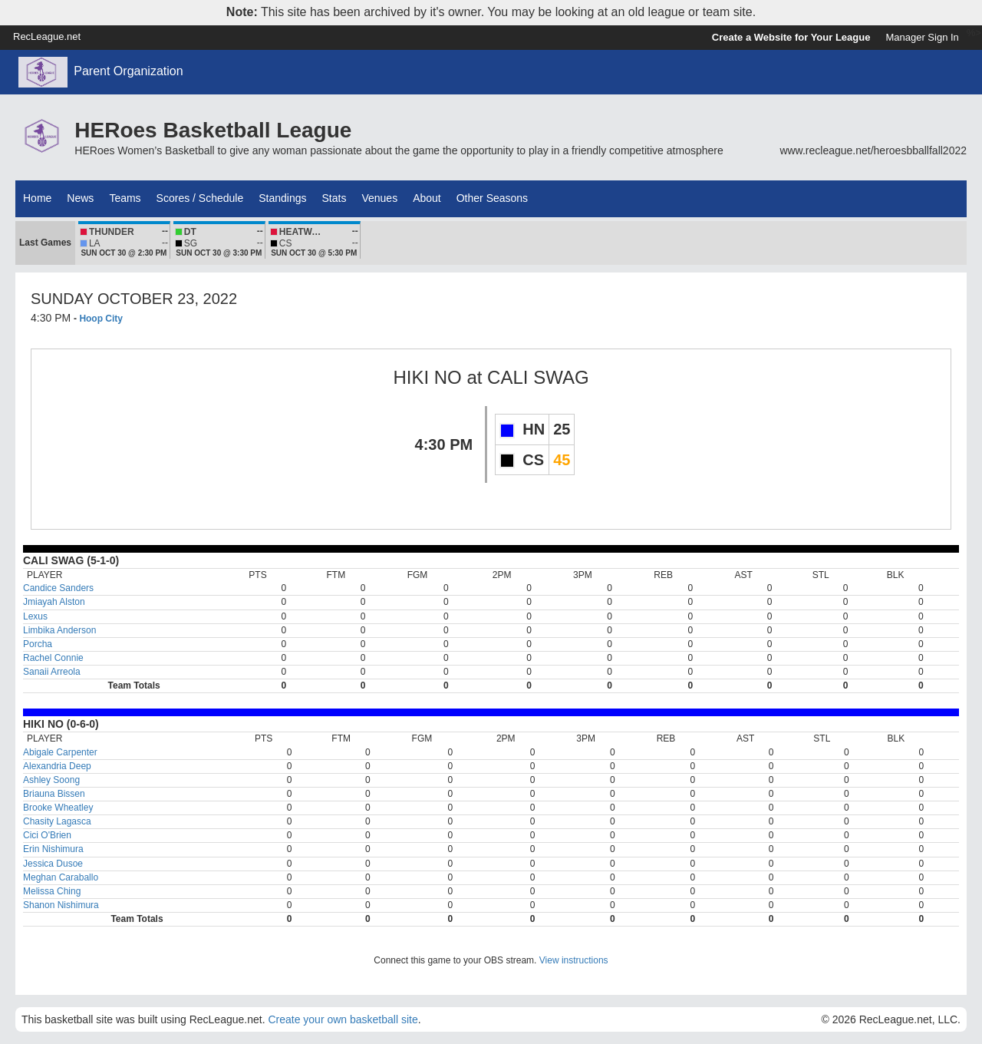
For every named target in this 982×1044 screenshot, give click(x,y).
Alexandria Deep (57, 766)
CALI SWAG (537, 377)
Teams (124, 198)
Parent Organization (128, 71)
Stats (334, 198)
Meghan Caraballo (60, 877)
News (80, 198)
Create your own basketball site (342, 1019)
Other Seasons (492, 198)
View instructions (573, 960)
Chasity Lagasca (57, 821)
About (427, 198)
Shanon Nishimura (61, 905)
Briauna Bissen (54, 793)
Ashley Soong (51, 780)
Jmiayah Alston (54, 601)
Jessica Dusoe (53, 863)
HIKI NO (429, 377)
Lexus (35, 616)
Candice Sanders (58, 588)
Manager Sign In (921, 37)
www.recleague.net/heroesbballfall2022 (873, 150)
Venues (379, 198)
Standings (282, 198)
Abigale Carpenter (60, 752)
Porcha (37, 644)
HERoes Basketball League (212, 130)
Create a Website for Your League (791, 37)
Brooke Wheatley (58, 807)
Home (37, 198)
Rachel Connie (53, 657)
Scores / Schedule (200, 198)
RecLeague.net (47, 36)
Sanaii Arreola (52, 671)
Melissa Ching (52, 891)
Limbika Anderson (59, 630)
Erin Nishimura (53, 849)
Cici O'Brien (47, 835)
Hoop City (101, 318)
